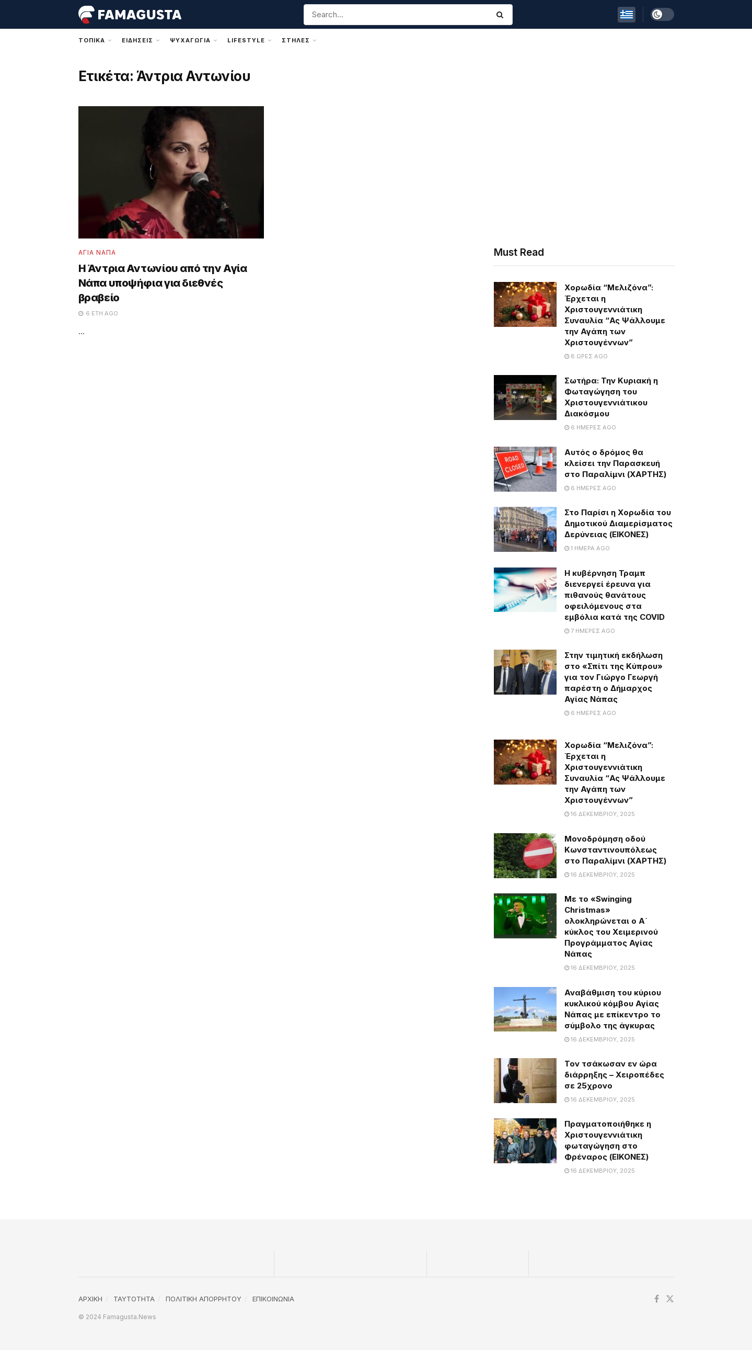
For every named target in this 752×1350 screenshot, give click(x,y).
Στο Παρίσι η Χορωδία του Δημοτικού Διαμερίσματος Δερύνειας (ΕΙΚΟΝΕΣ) (618, 523)
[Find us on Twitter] (670, 1299)
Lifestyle (246, 40)
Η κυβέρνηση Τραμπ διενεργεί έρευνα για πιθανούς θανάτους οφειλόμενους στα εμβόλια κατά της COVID (614, 595)
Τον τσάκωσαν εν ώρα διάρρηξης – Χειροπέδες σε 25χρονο (614, 1075)
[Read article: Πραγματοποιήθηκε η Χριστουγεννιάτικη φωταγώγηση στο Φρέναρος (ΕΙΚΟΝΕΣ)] (525, 1140)
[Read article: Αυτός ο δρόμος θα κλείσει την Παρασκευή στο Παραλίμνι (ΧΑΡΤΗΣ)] (525, 469)
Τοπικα (91, 40)
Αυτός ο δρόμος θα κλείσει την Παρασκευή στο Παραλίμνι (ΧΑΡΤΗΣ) (615, 463)
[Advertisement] (584, 146)
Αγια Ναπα (97, 252)
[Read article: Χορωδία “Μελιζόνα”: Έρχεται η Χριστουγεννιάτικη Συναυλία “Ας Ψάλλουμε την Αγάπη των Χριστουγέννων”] (525, 304)
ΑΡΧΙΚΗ (90, 1299)
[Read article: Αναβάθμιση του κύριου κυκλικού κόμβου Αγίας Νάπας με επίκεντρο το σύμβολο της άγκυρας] (525, 1009)
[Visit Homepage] (130, 15)
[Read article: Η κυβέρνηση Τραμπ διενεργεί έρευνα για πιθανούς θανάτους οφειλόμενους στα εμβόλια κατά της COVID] (525, 590)
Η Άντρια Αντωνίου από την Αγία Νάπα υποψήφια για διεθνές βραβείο (162, 283)
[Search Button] (502, 14)
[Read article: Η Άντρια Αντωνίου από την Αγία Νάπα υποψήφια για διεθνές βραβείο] (171, 172)
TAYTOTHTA (134, 1299)
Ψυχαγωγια (190, 40)
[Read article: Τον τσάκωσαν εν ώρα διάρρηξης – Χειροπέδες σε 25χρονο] (525, 1080)
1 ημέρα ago (587, 548)
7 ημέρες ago (589, 630)
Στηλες (296, 40)
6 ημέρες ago (590, 427)
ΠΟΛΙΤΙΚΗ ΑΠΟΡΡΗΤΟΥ (203, 1299)
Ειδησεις (137, 40)
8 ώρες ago (586, 356)
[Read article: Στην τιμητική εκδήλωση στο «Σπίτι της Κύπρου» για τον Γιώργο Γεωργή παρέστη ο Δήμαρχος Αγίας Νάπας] (525, 672)
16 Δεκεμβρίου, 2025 (599, 814)
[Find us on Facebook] (656, 1299)
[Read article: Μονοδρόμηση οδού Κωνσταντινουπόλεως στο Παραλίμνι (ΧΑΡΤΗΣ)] (525, 855)
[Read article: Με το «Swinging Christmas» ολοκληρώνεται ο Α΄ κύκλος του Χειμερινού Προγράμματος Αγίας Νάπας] (525, 915)
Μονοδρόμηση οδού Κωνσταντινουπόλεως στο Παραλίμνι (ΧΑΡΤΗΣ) (615, 850)
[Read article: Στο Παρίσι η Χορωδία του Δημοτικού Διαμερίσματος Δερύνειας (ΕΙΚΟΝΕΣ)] (525, 529)
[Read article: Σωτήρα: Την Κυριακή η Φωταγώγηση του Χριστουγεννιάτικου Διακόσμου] (525, 397)
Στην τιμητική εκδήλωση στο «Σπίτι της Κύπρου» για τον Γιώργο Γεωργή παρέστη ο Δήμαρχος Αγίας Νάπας (613, 677)
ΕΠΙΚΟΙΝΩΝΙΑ (273, 1299)
